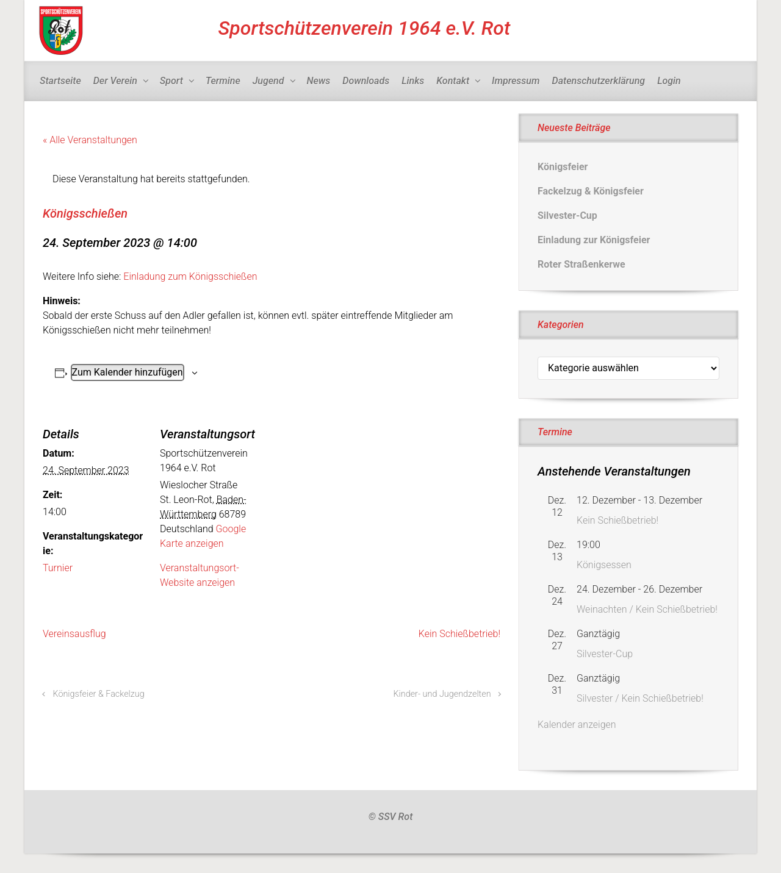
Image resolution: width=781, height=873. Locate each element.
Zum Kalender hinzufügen (127, 372)
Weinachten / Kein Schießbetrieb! (647, 609)
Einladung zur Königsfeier (594, 240)
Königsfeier (563, 167)
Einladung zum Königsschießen (190, 276)
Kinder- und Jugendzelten (442, 694)
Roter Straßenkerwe (581, 264)
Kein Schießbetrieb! (459, 634)
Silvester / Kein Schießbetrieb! (640, 698)
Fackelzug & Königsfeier (591, 191)
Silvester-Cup (567, 215)
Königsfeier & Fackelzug (99, 694)
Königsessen (604, 565)
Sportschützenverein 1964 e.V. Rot (364, 28)
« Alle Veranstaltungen (90, 140)
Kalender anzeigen (577, 724)
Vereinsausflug (74, 634)
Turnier (58, 568)
